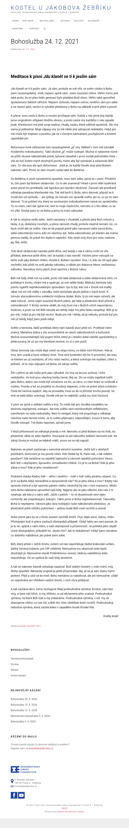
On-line (14, 673)
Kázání (22, 636)
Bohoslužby (47, 30)
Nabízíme (17, 38)
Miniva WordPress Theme (71, 821)
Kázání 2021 (34, 636)
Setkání (65, 30)
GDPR (64, 818)
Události (79, 30)
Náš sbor (27, 30)
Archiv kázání (18, 685)
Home (15, 30)
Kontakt (34, 38)
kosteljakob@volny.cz (41, 758)
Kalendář (93, 30)
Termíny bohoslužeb (22, 668)
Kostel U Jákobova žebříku (55, 12)
